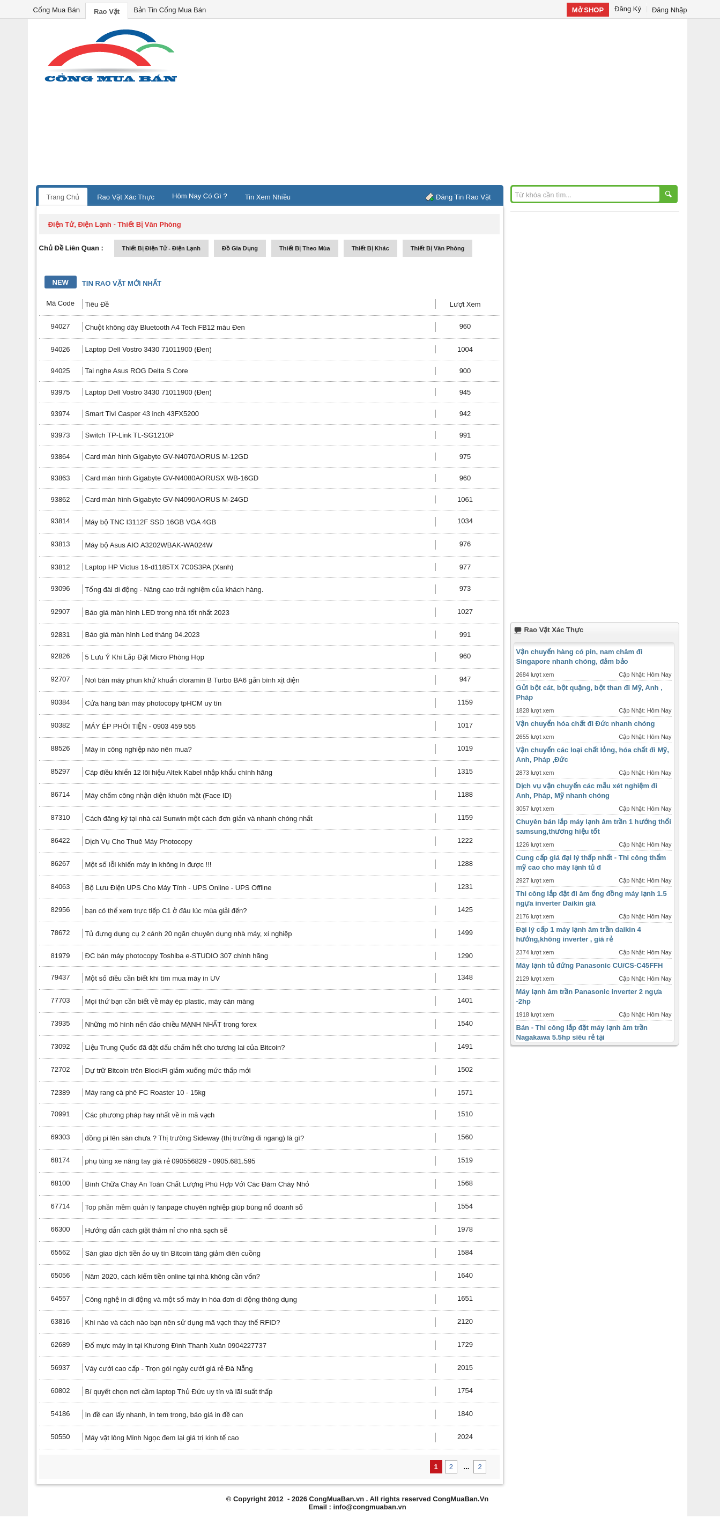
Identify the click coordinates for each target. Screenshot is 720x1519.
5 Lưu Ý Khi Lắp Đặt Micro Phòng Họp (145, 657)
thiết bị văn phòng (438, 248)
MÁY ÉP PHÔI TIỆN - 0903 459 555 (140, 726)
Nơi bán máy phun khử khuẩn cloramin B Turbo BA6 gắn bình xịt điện (192, 680)
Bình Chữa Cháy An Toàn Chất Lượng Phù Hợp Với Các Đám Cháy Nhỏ (197, 1184)
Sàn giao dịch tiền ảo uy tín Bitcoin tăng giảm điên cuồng (173, 1253)
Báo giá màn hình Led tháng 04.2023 (142, 635)
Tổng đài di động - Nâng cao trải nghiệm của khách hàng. (174, 590)
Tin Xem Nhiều (268, 197)
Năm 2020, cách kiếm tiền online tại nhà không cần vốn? (173, 1276)
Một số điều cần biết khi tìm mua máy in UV (152, 978)
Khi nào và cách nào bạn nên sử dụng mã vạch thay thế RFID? (182, 1322)
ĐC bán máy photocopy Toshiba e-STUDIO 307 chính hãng (177, 956)
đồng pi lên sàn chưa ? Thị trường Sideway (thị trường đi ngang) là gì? (195, 1138)
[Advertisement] (451, 104)
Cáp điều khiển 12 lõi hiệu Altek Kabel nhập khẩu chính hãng (178, 772)
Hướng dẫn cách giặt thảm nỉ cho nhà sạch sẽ (156, 1230)
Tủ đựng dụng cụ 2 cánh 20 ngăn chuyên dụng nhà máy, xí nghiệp (188, 934)
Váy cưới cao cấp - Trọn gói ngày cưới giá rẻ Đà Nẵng (169, 1369)
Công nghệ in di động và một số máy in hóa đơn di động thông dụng (191, 1299)
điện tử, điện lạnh (80, 224)
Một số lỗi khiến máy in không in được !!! (148, 865)
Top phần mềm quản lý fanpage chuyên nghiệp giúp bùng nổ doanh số (194, 1207)
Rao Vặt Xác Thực (125, 197)
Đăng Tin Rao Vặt (463, 197)
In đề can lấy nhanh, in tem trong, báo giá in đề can (164, 1415)
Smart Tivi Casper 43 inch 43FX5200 (142, 414)
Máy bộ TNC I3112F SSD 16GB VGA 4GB (151, 522)
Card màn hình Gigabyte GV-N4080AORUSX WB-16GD (172, 478)
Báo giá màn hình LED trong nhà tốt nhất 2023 (157, 613)
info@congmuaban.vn (369, 1507)
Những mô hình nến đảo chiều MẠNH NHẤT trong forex (171, 1024)
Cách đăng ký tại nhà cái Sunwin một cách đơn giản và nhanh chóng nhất (199, 818)
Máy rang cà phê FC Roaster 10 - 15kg (145, 1092)
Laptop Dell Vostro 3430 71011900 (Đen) (148, 349)
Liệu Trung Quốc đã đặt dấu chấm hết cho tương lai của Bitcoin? (185, 1047)
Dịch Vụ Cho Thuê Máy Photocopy (138, 842)
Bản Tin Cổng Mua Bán (169, 10)
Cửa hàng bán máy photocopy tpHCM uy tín (153, 703)
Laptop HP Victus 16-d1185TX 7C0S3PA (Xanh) (159, 567)
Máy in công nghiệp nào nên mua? (138, 749)
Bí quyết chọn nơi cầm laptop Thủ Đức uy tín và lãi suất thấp (179, 1392)
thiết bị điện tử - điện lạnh (161, 248)
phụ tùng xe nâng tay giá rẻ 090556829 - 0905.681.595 (170, 1161)
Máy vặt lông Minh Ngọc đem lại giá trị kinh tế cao (162, 1438)
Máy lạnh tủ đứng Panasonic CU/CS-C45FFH (589, 965)
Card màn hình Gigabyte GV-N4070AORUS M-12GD (167, 457)
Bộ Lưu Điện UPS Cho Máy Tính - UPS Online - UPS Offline (178, 888)
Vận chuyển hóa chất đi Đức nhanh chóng (585, 724)
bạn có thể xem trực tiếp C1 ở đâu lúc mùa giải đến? (166, 911)
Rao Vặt (107, 12)
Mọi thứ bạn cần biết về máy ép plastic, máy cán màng (169, 1001)
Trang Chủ (63, 197)
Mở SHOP (588, 10)
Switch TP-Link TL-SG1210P (129, 435)
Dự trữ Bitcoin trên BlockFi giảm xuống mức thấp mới (168, 1070)
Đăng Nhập (669, 10)
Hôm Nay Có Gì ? (199, 196)
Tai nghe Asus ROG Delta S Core (136, 371)
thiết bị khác (370, 248)
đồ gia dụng (240, 248)
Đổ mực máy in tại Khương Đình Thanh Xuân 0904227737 (176, 1346)
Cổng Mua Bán (56, 10)
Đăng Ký (627, 9)
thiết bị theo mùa (304, 248)
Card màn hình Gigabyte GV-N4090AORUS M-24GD (167, 499)
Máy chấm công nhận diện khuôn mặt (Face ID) (158, 795)
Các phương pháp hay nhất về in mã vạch (150, 1115)
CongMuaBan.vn (337, 1499)
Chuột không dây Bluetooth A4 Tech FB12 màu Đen (165, 327)
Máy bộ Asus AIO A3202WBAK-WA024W (149, 545)
